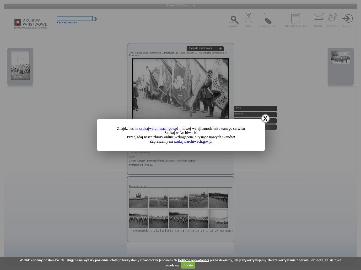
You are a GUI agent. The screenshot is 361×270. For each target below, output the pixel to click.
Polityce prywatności (193, 260)
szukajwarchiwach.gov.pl (158, 128)
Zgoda (188, 265)
